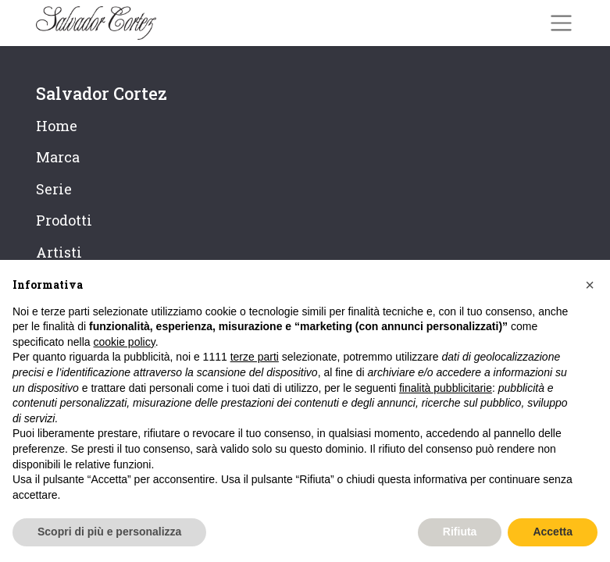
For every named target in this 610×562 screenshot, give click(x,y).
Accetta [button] (553, 531)
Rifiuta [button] (460, 531)
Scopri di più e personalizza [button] (109, 531)
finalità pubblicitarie (445, 388)
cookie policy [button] (124, 342)
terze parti (254, 356)
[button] (589, 284)
